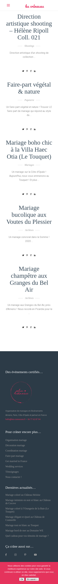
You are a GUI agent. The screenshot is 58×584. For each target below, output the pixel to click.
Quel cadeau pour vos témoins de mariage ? (27, 535)
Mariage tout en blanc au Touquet (22, 525)
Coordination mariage (16, 450)
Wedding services (14, 466)
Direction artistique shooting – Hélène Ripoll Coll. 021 (29, 27)
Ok (21, 579)
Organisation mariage (16, 440)
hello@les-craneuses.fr (15, 419)
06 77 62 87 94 (34, 419)
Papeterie (29, 100)
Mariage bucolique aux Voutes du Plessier (29, 214)
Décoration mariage (15, 445)
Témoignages (12, 471)
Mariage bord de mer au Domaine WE (24, 530)
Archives (29, 230)
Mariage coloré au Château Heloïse (22, 495)
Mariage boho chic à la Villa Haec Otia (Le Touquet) (29, 149)
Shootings (29, 46)
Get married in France (16, 461)
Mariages (29, 165)
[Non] (54, 573)
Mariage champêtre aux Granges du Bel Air (29, 279)
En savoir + (32, 579)
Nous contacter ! (13, 477)
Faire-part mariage (14, 456)
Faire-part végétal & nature (29, 88)
